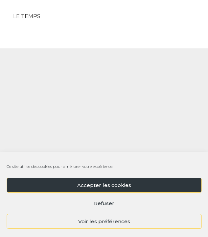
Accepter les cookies (104, 185)
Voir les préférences (104, 221)
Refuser (104, 203)
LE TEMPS (26, 16)
